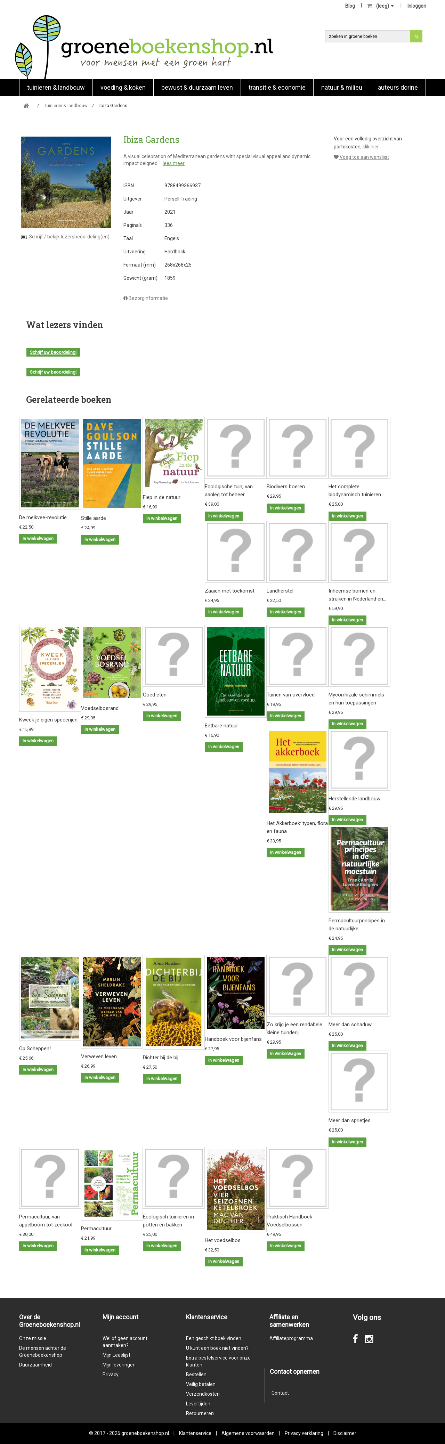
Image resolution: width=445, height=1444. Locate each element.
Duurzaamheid (35, 1365)
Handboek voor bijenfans (233, 1039)
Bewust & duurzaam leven (197, 87)
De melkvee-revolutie (43, 517)
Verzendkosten (203, 1394)
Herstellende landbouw (354, 799)
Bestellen (196, 1374)
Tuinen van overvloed (291, 695)
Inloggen (416, 6)
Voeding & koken (123, 87)
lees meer (174, 163)
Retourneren (200, 1413)
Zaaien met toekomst (229, 591)
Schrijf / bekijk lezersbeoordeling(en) (69, 236)
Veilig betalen (201, 1384)
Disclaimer (344, 1433)
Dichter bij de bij (160, 1057)
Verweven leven (99, 1056)
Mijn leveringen (119, 1365)
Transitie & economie (277, 87)
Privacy (111, 1374)
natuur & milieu (341, 87)
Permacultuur (96, 1228)
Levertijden (198, 1403)
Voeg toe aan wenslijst (361, 157)
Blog (350, 6)
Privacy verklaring (304, 1433)
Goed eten (155, 695)
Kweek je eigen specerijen (48, 720)
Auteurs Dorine (398, 87)
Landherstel (280, 591)
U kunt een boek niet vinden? (217, 1348)
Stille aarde (93, 518)
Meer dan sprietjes (350, 1120)
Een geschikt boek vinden (213, 1338)
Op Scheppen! (35, 1048)
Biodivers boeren (286, 486)
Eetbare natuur (221, 726)
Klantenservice (195, 1433)
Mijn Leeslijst (116, 1355)
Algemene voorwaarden (248, 1433)
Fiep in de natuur (161, 497)
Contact (280, 1393)
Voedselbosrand (100, 708)
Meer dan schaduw (350, 1024)
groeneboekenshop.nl (145, 1433)
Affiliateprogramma (291, 1338)
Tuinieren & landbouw (56, 87)
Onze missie (32, 1338)
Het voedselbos (223, 1240)
